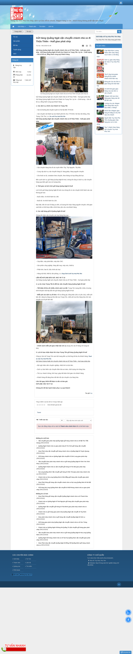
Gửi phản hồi (125, 652)
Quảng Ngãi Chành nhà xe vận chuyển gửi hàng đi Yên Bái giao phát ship (61, 467)
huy (91, 393)
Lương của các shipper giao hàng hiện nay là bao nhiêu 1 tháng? (111, 105)
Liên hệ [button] (51, 26)
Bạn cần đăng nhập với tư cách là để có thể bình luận (63, 426)
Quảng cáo (17, 566)
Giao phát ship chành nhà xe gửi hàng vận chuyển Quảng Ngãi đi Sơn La (61, 517)
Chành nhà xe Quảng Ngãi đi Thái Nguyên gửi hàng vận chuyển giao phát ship (63, 501)
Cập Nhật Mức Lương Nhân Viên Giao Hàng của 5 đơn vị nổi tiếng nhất (108, 54)
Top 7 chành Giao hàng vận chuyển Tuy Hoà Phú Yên (111, 129)
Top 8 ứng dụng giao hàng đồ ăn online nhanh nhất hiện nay (111, 76)
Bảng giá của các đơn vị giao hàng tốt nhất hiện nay (108, 84)
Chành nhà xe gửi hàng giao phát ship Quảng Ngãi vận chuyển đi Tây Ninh (62, 512)
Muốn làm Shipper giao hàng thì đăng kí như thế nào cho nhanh (112, 113)
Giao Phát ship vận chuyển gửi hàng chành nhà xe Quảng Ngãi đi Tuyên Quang (63, 451)
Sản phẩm (16, 41)
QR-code (15, 574)
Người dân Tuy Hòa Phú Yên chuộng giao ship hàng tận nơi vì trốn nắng (108, 121)
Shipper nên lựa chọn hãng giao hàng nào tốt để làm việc (111, 98)
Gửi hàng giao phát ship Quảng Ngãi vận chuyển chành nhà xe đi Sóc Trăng (62, 522)
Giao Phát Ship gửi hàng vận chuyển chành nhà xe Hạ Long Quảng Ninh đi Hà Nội (64, 482)
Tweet (39, 412)
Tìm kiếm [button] (42, 26)
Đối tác (15, 45)
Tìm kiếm (29, 566)
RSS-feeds (17, 570)
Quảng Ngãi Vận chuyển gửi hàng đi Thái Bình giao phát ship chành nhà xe (62, 506)
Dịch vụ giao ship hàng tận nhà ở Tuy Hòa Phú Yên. (111, 62)
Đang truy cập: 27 (26, 574)
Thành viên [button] (32, 26)
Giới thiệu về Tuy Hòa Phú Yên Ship (108, 36)
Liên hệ (28, 562)
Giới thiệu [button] (22, 27)
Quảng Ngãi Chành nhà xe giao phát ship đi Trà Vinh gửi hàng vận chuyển (62, 446)
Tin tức (15, 37)
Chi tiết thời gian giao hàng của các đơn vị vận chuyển (111, 91)
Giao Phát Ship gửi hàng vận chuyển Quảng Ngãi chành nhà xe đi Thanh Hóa (63, 496)
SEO (14, 54)
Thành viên (17, 562)
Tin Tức (28, 559)
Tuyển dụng (17, 49)
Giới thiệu (16, 559)
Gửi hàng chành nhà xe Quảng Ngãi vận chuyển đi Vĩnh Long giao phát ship (62, 456)
